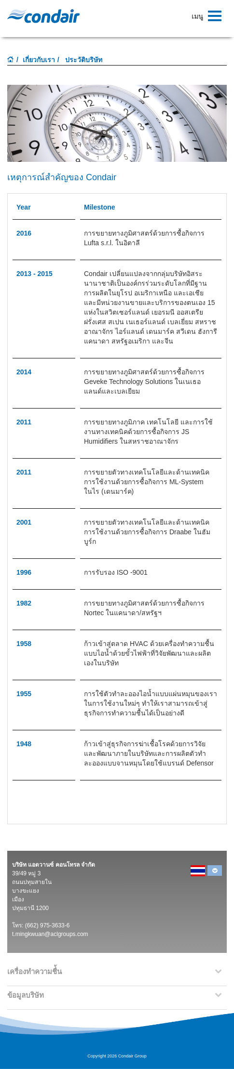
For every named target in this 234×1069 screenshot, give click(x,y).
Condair (43, 16)
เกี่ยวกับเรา (39, 60)
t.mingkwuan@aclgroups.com (50, 934)
